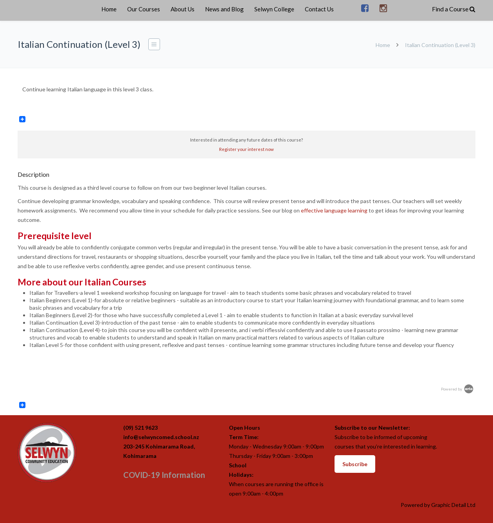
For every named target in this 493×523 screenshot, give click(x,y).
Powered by (458, 389)
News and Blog (224, 9)
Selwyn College (274, 9)
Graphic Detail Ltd (453, 504)
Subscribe (354, 464)
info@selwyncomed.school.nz (161, 437)
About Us (182, 9)
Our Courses (143, 9)
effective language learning (334, 210)
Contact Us (319, 9)
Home (109, 9)
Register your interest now (246, 149)
